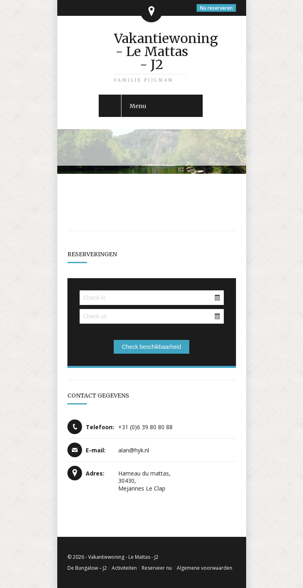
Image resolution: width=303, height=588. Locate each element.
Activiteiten (124, 567)
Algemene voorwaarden (204, 567)
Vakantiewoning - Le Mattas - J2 (151, 51)
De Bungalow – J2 (87, 567)
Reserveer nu (157, 567)
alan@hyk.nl (133, 450)
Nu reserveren (216, 7)
